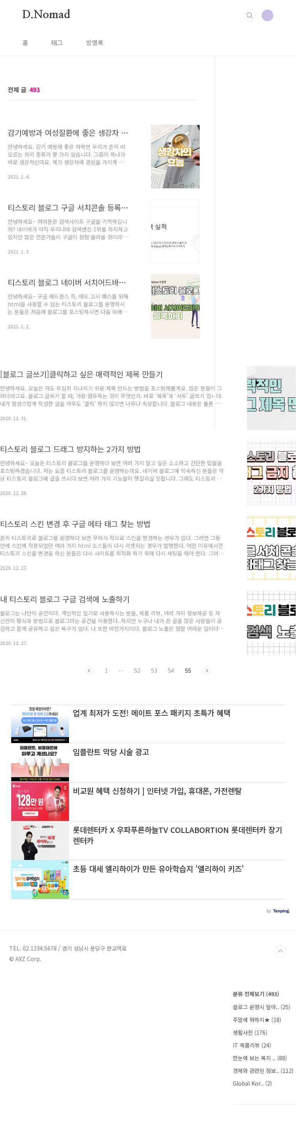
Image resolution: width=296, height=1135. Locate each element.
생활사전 (250, 1032)
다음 (206, 670)
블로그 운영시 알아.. (262, 1007)
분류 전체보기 (256, 994)
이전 (89, 670)
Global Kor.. (252, 1083)
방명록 (94, 42)
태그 (57, 42)
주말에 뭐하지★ (257, 1020)
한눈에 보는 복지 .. (260, 1058)
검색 (250, 15)
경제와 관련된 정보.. (263, 1070)
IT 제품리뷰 (252, 1045)
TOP (280, 951)
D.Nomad (46, 15)
